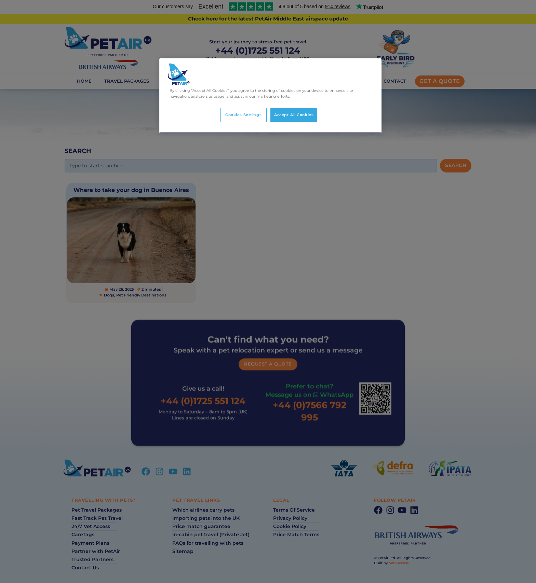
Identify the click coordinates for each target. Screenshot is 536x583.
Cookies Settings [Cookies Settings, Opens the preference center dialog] (243, 114)
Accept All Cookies (293, 114)
